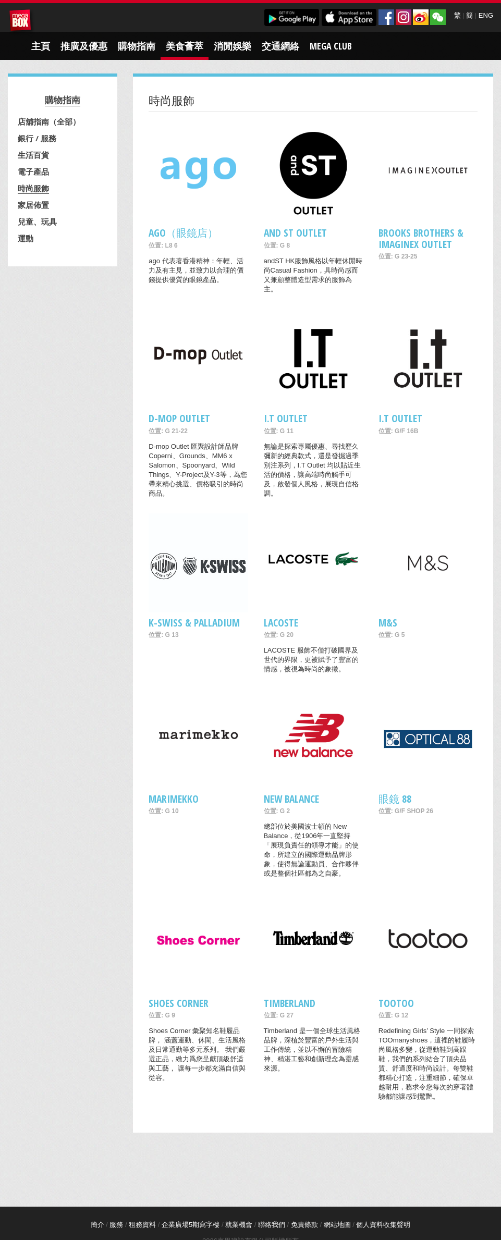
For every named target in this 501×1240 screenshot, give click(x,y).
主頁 (40, 46)
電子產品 (33, 171)
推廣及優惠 (83, 46)
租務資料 (142, 1225)
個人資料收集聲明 (383, 1225)
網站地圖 (337, 1225)
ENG (486, 15)
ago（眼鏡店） (183, 233)
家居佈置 (33, 205)
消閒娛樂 (232, 46)
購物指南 (136, 46)
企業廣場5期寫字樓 (190, 1225)
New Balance (291, 799)
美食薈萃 (184, 46)
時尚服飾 (33, 188)
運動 (25, 238)
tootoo (396, 1003)
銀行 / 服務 (37, 138)
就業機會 (238, 1225)
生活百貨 (33, 155)
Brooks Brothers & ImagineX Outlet (420, 238)
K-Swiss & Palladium (194, 623)
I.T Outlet (286, 418)
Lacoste (281, 623)
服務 (116, 1225)
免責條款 (304, 1225)
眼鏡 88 (394, 799)
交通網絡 (280, 46)
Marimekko (174, 799)
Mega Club (331, 46)
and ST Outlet (295, 233)
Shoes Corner (179, 1003)
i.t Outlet (400, 418)
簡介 (97, 1225)
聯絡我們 (271, 1225)
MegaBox (22, 22)
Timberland (289, 1003)
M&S (387, 623)
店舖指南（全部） (49, 121)
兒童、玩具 (37, 221)
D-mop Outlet (179, 418)
